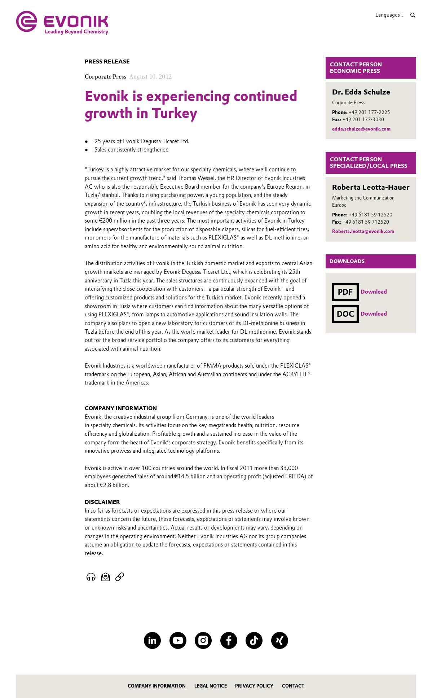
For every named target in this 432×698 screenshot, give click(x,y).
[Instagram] (203, 640)
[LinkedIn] (152, 640)
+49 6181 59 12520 (370, 215)
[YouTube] (177, 640)
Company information (157, 686)
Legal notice (210, 686)
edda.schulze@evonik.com (361, 129)
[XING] (279, 640)
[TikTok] (254, 640)
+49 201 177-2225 (369, 112)
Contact (293, 686)
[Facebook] (228, 640)
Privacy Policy (254, 686)
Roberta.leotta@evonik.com (363, 231)
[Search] (412, 15)
